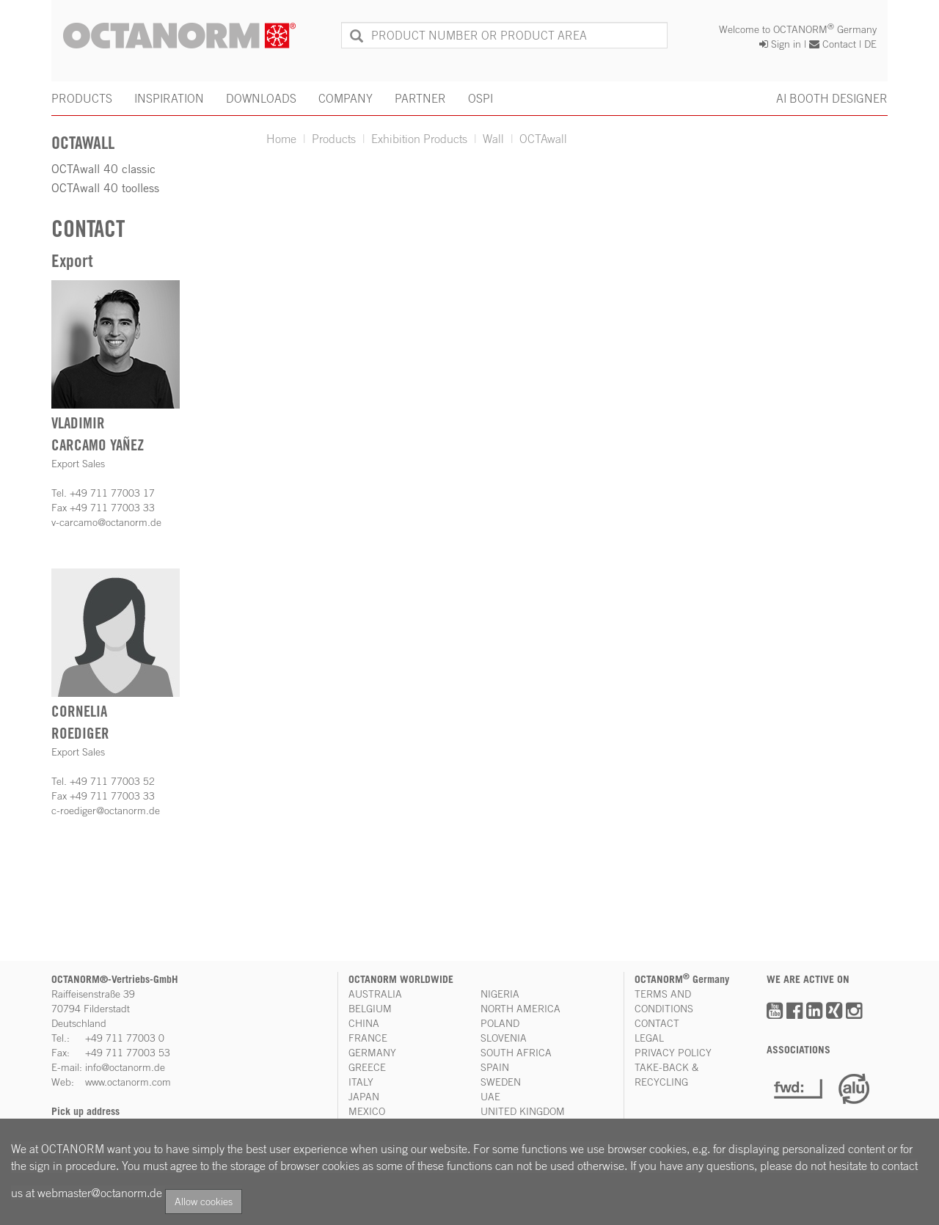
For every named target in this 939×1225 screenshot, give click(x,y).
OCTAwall (543, 138)
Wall (493, 138)
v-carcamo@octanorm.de (106, 522)
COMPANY (345, 98)
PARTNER (420, 98)
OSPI (480, 98)
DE (870, 43)
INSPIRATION (169, 98)
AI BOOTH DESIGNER (832, 98)
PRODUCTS (81, 98)
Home (281, 138)
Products (334, 138)
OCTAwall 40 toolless (105, 187)
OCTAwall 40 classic (103, 168)
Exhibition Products (419, 138)
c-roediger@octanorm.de (105, 810)
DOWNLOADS (261, 98)
